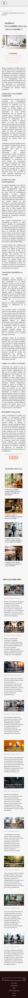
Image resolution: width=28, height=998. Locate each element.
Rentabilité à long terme (12, 62)
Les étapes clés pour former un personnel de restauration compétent (14, 632)
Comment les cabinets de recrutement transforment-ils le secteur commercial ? (14, 943)
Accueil (3, 11)
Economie (9, 11)
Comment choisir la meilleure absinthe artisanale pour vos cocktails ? (13, 516)
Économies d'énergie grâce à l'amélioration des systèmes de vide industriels (14, 711)
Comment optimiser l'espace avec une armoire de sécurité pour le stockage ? (14, 672)
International (14, 985)
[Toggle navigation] (4, 3)
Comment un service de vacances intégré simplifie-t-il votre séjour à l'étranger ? (13, 540)
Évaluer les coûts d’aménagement (13, 57)
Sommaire (13, 53)
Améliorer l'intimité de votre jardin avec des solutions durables (14, 865)
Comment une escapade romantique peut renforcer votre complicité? (13, 563)
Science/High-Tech (14, 990)
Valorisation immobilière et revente (13, 59)
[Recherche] (14, 979)
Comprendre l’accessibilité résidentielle (13, 55)
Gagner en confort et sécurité (13, 61)
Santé (14, 988)
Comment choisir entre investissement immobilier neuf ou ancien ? (14, 828)
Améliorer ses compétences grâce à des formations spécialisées (14, 905)
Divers (14, 993)
